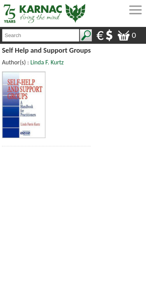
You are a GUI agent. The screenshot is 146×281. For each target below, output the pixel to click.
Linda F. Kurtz (47, 62)
